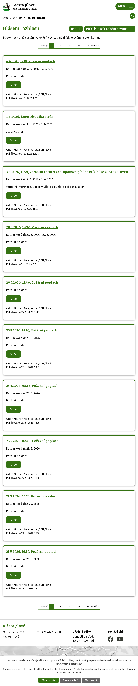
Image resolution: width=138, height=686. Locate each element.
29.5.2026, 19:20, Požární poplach (32, 227)
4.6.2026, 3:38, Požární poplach (30, 61)
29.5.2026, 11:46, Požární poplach (32, 282)
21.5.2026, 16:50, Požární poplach (31, 551)
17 (70, 45)
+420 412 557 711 (51, 632)
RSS (76, 29)
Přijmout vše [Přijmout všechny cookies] (48, 680)
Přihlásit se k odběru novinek (110, 29)
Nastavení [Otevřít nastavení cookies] (91, 680)
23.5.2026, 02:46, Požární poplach (32, 441)
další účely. (76, 664)
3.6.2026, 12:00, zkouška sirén (29, 117)
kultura (96, 37)
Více (13, 85)
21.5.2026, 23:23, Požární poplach (32, 496)
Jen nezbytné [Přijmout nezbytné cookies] (70, 680)
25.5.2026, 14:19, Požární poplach (31, 330)
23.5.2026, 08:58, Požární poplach (32, 386)
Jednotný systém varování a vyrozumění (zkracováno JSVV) (51, 37)
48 (88, 45)
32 (79, 45)
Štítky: (7, 37)
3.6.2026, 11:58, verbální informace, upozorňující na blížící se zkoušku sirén (67, 172)
